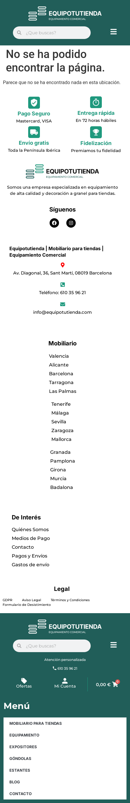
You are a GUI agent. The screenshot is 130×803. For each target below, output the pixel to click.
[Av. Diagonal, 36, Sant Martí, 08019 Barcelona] (62, 264)
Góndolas (20, 758)
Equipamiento (24, 735)
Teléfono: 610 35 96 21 (62, 292)
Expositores (23, 746)
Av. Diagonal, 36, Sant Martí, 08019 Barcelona (62, 273)
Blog (14, 782)
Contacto (20, 793)
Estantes (19, 770)
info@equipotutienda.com (62, 312)
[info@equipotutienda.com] (62, 304)
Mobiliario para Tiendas (35, 723)
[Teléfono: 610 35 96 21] (62, 284)
